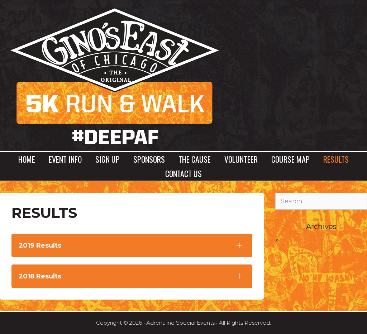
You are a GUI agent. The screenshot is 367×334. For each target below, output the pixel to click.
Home (26, 159)
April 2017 (296, 239)
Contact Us (183, 173)
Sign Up (107, 159)
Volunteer (241, 159)
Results (336, 159)
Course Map (290, 159)
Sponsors (149, 159)
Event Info (65, 159)
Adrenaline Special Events (180, 322)
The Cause (194, 159)
